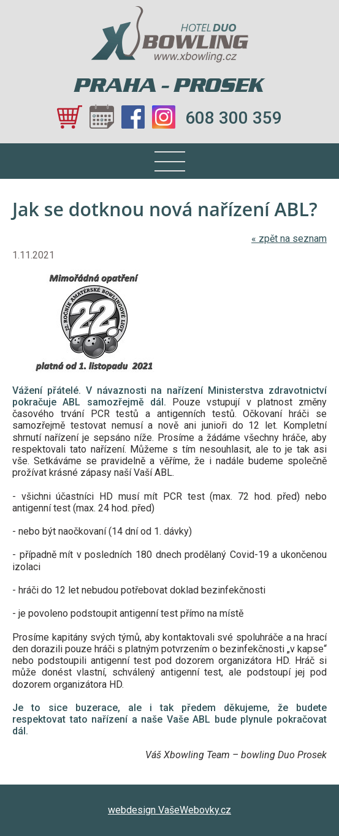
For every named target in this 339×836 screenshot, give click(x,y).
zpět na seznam (289, 238)
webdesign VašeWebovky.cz (169, 810)
